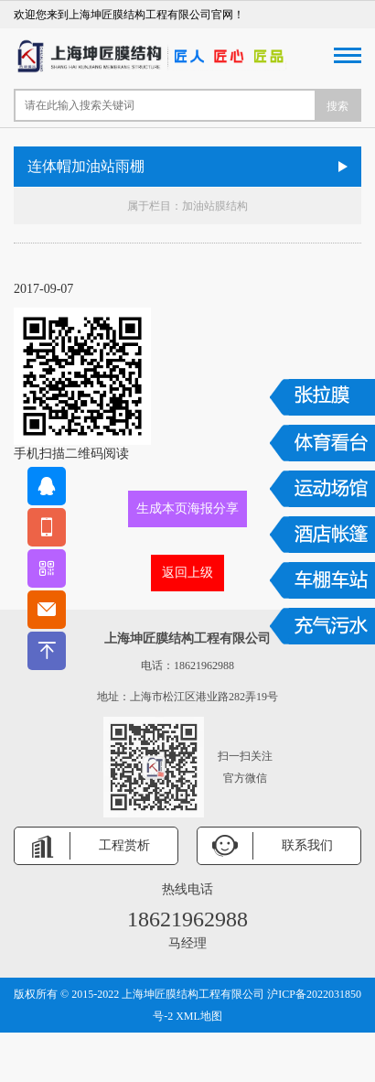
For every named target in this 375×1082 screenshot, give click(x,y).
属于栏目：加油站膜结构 (187, 206)
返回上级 (187, 572)
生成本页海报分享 (187, 508)
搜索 (337, 106)
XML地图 (199, 1016)
